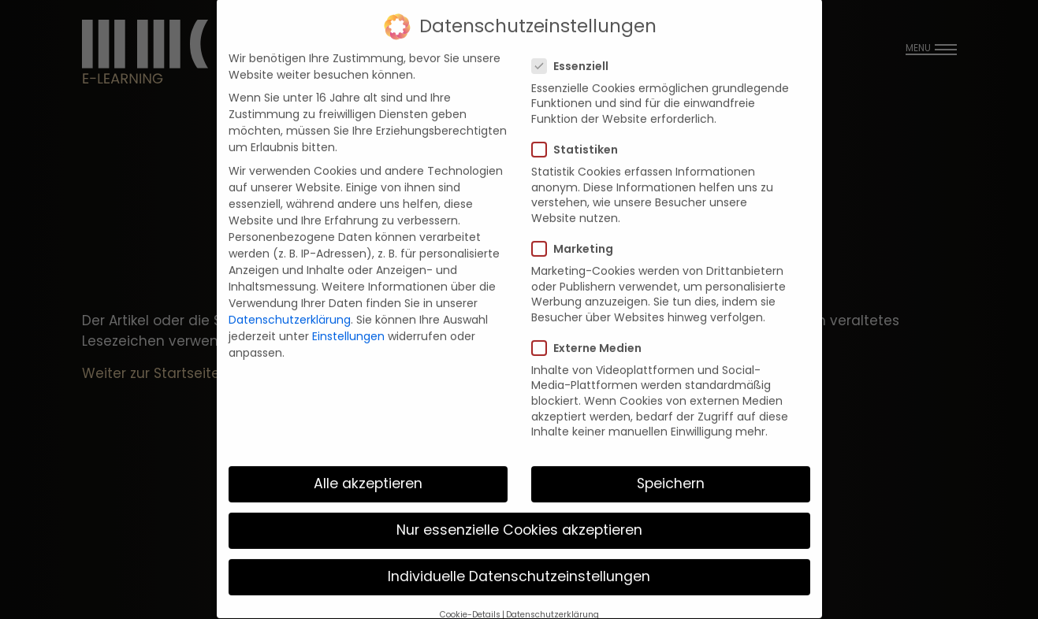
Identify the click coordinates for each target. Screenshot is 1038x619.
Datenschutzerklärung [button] (552, 600)
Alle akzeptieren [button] (368, 469)
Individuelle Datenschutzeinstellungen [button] (519, 562)
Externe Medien (591, 334)
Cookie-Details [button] (470, 600)
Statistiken (579, 135)
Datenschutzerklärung (290, 305)
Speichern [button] (671, 469)
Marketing (577, 235)
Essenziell (575, 52)
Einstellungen (348, 322)
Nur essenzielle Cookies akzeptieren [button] (519, 515)
